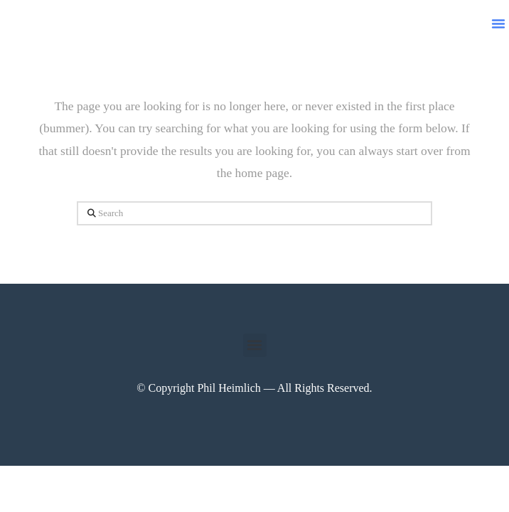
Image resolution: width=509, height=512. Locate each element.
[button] (498, 23)
